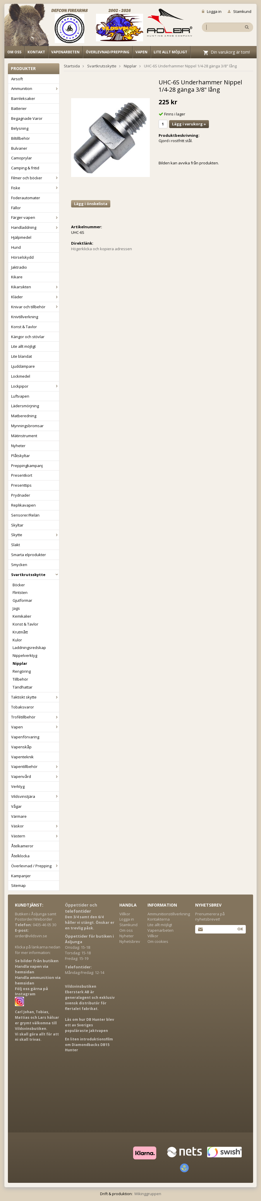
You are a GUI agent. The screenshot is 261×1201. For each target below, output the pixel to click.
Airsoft (17, 78)
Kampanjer (21, 875)
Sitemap (18, 885)
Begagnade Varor (26, 118)
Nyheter (18, 445)
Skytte (35, 534)
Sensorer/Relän (25, 515)
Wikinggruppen (147, 1193)
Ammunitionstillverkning (168, 913)
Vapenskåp (21, 746)
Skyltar (17, 525)
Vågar (16, 806)
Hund (16, 247)
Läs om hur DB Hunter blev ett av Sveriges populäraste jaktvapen (89, 1025)
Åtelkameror (22, 846)
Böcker (19, 584)
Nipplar (20, 663)
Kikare (17, 277)
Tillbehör (20, 679)
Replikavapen (23, 505)
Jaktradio (19, 267)
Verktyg (18, 786)
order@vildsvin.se (31, 935)
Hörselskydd (22, 257)
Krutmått (20, 632)
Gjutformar (22, 600)
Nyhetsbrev (129, 941)
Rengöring (22, 671)
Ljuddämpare (23, 366)
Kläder (35, 296)
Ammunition (35, 88)
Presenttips (21, 485)
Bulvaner (19, 148)
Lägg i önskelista (90, 203)
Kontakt (36, 52)
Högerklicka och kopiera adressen (101, 248)
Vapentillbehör (35, 766)
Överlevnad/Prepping (107, 52)
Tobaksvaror (22, 707)
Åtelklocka (20, 855)
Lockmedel (20, 376)
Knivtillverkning (24, 316)
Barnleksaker (23, 98)
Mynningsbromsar (27, 425)
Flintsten (20, 592)
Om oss (14, 52)
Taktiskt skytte (35, 697)
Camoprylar (21, 158)
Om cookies (157, 941)
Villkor (124, 913)
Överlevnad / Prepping (35, 865)
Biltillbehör (20, 138)
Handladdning (35, 227)
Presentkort (21, 475)
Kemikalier (22, 616)
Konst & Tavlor (24, 326)
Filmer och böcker (35, 177)
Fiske (35, 187)
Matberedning (23, 415)
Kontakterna (158, 919)
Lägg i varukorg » (189, 124)
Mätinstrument (24, 435)
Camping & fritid (25, 168)
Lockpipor (35, 386)
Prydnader (20, 495)
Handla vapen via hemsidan (31, 969)
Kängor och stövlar (27, 336)
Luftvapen (20, 396)
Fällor (16, 207)
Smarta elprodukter (28, 554)
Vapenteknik (22, 756)
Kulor (17, 640)
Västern (35, 836)
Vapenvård (35, 776)
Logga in (211, 11)
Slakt (15, 544)
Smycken (19, 564)
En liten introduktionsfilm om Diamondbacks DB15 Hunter (89, 1045)
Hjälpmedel (21, 237)
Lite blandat (21, 356)
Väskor (35, 826)
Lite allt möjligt (170, 52)
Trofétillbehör (35, 717)
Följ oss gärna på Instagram (31, 991)
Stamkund (239, 11)
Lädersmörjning (25, 405)
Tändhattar (22, 687)
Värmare (19, 816)
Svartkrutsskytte (35, 574)
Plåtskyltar (20, 455)
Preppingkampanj (27, 465)
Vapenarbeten (65, 52)
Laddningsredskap (29, 647)
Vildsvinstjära (35, 796)
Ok (240, 928)
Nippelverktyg (25, 655)
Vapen (141, 52)
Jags (16, 608)
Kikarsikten (35, 286)
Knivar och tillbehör (35, 306)
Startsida (72, 66)
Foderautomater (25, 197)
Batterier (19, 108)
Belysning (19, 128)
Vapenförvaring (25, 737)
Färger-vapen (35, 217)
